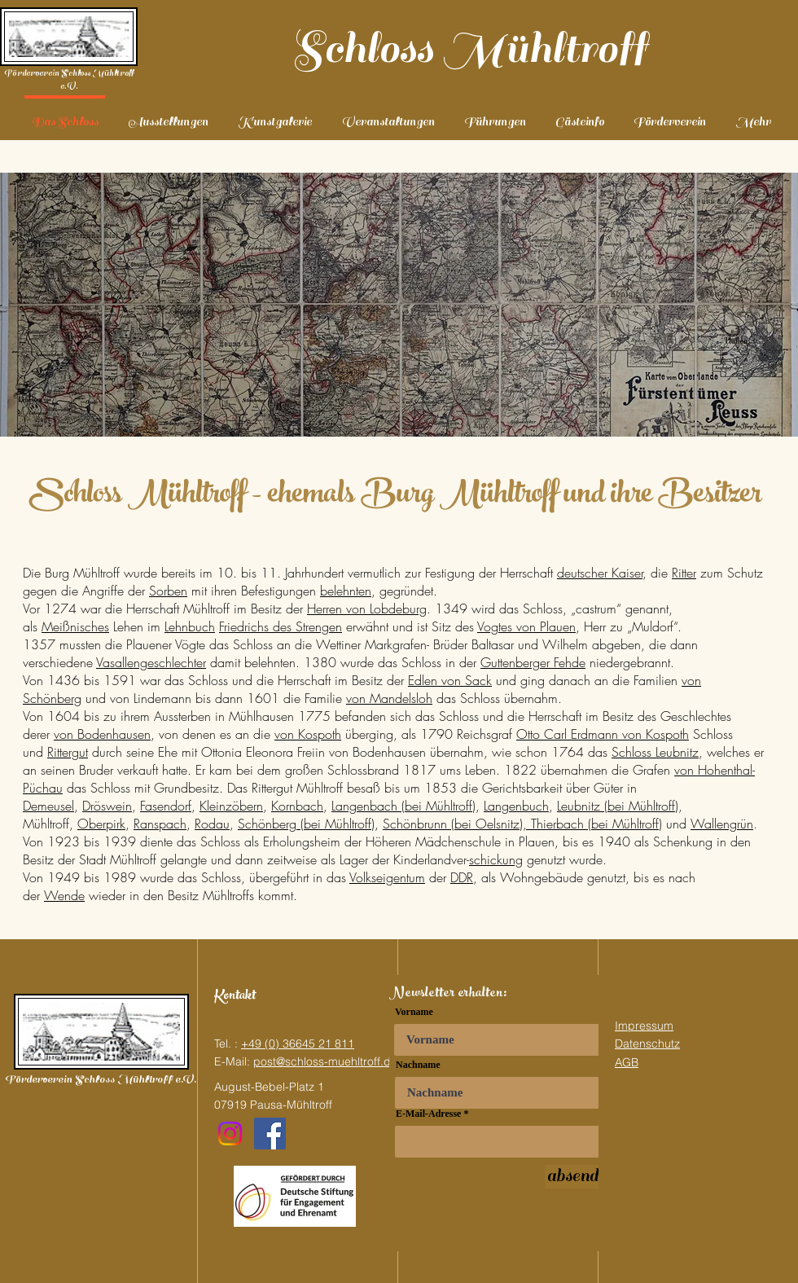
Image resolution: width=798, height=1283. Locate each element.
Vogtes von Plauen (526, 626)
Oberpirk (101, 824)
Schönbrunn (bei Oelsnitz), (457, 824)
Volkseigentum (387, 877)
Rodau (212, 824)
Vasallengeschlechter (151, 662)
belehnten (345, 591)
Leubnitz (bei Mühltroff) (617, 806)
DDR (461, 877)
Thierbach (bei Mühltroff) (596, 824)
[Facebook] (270, 1133)
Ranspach (160, 824)
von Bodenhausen (102, 734)
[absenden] (581, 1177)
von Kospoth (307, 734)
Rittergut (67, 752)
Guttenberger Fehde (532, 662)
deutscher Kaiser (599, 573)
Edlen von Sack (450, 680)
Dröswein (107, 806)
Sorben (168, 591)
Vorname (414, 1012)
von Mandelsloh (389, 698)
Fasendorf (165, 806)
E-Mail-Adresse (428, 1113)
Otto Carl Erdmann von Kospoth (602, 734)
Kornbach (297, 806)
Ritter (684, 573)
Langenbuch (516, 806)
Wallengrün (722, 824)
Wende (64, 895)
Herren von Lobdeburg (367, 608)
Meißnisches (75, 626)
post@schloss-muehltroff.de (325, 1061)
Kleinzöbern (231, 806)
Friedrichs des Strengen (280, 626)
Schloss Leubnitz (655, 752)
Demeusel (48, 806)
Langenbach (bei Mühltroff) (403, 806)
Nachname (418, 1065)
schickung (496, 859)
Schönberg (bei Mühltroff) (306, 824)
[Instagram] (230, 1133)
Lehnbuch (189, 626)
